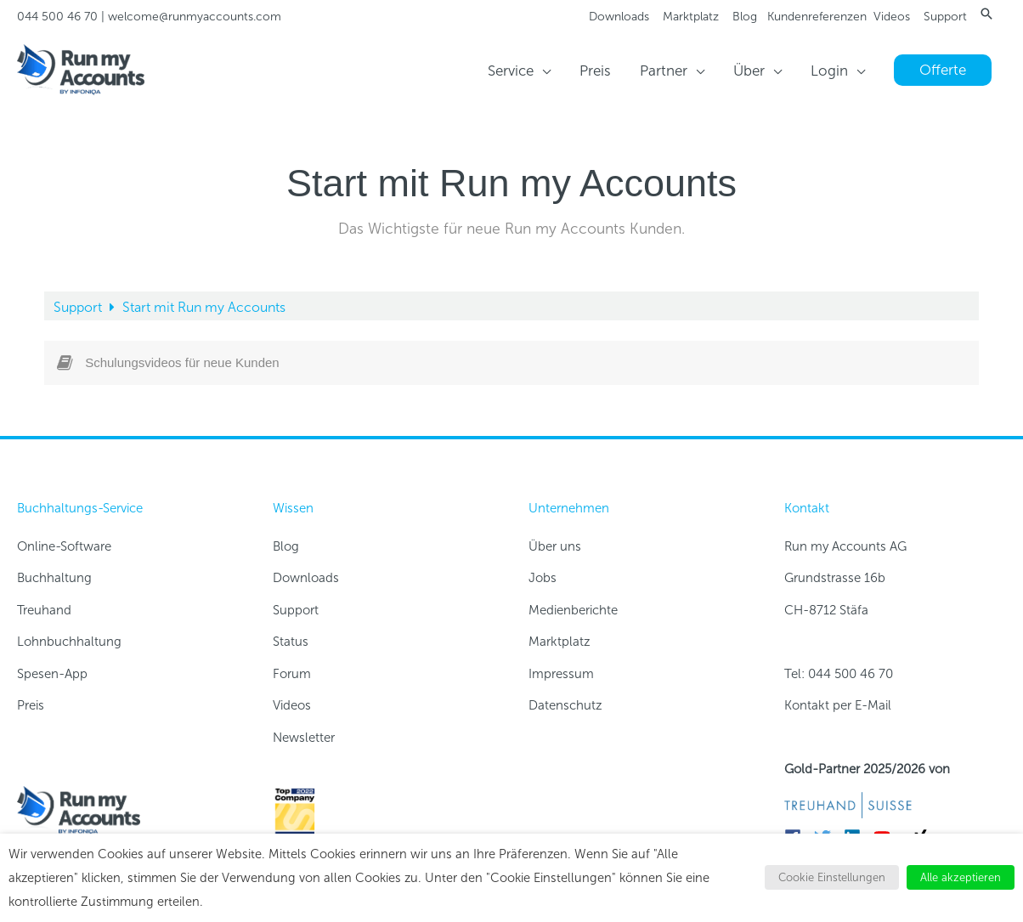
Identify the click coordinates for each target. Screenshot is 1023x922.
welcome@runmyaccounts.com (194, 16)
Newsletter (304, 737)
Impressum (561, 674)
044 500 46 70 (57, 16)
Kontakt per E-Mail (837, 705)
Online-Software (64, 546)
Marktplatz (691, 16)
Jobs (542, 577)
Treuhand (44, 610)
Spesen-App (52, 674)
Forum (292, 674)
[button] (986, 13)
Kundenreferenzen (817, 16)
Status (290, 641)
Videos (891, 16)
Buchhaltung (54, 577)
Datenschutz (565, 705)
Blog (744, 16)
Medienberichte (573, 610)
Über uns (554, 546)
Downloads (619, 16)
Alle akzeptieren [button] (960, 877)
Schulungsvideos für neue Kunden (182, 362)
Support (945, 16)
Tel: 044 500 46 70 (838, 674)
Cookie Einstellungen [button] (831, 877)
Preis (30, 705)
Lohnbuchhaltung (69, 641)
